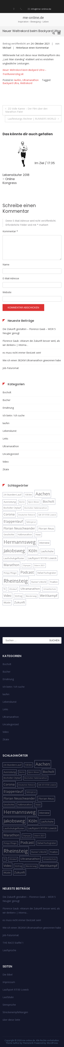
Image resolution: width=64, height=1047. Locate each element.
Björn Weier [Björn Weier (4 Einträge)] (33, 502)
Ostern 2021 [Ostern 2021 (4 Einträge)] (39, 565)
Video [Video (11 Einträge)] (7, 595)
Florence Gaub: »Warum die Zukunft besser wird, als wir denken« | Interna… (31, 343)
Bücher (6, 400)
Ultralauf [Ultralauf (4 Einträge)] (13, 589)
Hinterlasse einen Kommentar (32, 47)
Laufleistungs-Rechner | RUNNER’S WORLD (32, 118)
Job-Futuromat (11, 368)
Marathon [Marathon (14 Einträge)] (11, 565)
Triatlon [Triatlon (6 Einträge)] (54, 581)
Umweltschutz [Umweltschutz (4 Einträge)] (49, 589)
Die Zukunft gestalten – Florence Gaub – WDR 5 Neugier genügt (29, 331)
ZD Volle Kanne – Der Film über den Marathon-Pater (26, 110)
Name (6, 264)
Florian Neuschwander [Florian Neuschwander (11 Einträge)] (19, 528)
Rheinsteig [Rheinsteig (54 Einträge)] (16, 580)
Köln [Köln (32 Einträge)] (33, 550)
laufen (17, 80)
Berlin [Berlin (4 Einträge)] (22, 502)
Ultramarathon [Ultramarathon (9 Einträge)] (30, 589)
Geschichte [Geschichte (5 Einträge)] (9, 534)
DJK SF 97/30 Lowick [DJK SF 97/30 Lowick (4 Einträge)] (47, 515)
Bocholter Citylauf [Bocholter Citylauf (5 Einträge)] (12, 507)
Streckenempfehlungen (15, 1012)
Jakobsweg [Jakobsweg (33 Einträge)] (14, 550)
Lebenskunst (10, 430)
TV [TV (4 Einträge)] (4, 589)
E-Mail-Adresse (11, 278)
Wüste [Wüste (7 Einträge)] (7, 602)
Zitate (6, 469)
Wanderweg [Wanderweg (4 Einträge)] (31, 596)
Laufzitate (8, 997)
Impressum (9, 982)
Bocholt (7, 392)
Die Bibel (7, 974)
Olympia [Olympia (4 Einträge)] (26, 565)
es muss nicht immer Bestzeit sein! (22, 352)
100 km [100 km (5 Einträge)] (28, 494)
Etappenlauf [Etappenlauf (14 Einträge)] (13, 521)
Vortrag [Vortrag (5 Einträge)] (18, 596)
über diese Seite (11, 1019)
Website (7, 292)
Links (5, 438)
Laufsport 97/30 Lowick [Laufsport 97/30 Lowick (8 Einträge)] (42, 558)
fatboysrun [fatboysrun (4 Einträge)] (31, 522)
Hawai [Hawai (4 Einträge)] (38, 534)
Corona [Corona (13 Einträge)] (9, 514)
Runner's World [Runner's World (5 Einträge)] (38, 581)
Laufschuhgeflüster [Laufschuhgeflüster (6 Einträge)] (14, 558)
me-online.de (33, 17)
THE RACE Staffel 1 (13, 942)
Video (6, 461)
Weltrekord (26, 83)
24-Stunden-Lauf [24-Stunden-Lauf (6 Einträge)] (12, 494)
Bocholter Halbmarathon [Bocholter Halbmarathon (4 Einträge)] (35, 508)
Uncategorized (11, 454)
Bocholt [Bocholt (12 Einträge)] (48, 501)
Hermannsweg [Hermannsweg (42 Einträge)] (20, 542)
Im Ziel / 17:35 (45, 163)
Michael (7, 47)
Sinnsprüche (9, 1004)
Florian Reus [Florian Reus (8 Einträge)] (46, 528)
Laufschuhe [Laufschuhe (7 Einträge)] (47, 551)
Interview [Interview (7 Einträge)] (44, 542)
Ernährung (8, 407)
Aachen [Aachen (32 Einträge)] (42, 494)
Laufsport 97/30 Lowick (16, 989)
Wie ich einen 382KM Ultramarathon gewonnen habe (32, 360)
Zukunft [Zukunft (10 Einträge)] (19, 602)
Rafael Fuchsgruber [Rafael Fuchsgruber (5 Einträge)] (47, 572)
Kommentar (10, 231)
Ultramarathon (30, 80)
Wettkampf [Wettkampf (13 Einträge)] (48, 595)
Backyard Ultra (11, 83)
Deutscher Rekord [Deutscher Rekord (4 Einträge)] (26, 515)
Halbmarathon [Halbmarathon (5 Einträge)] (25, 534)
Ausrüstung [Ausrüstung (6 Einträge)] (10, 501)
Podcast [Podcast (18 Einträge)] (27, 572)
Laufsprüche (9, 950)
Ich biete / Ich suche (14, 415)
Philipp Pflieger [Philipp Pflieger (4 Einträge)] (10, 573)
